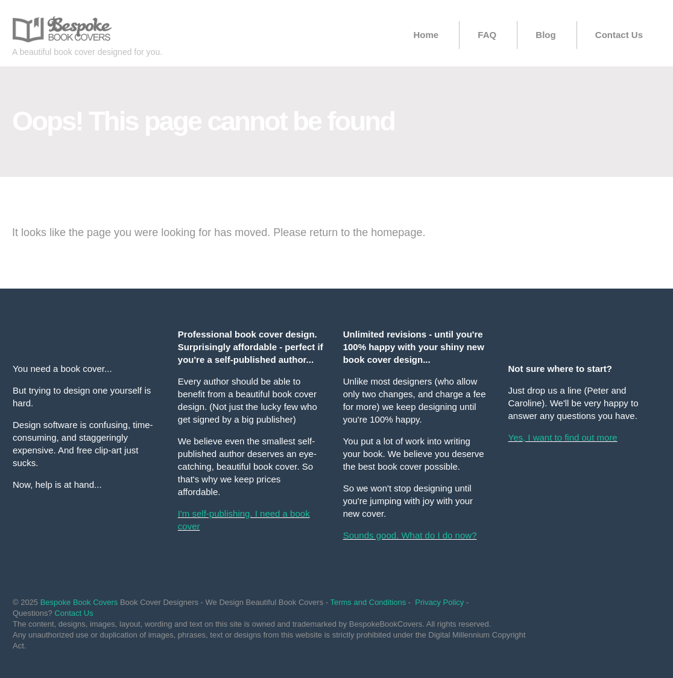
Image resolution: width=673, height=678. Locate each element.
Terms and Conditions (368, 602)
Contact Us (619, 35)
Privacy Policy (439, 602)
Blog (545, 35)
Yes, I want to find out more (563, 437)
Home (425, 35)
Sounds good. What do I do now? (410, 535)
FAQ (487, 35)
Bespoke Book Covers (79, 602)
